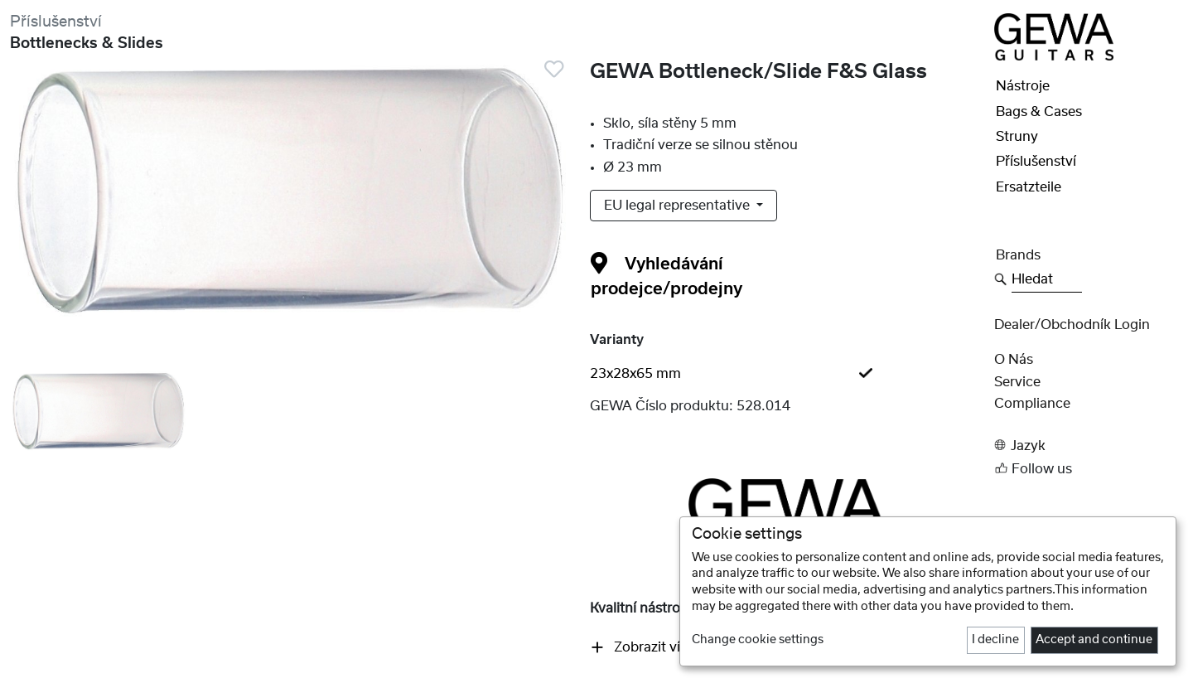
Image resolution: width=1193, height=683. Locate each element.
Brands (1018, 255)
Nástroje (1023, 86)
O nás (1013, 359)
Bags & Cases (1039, 112)
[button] (1088, 446)
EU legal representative (678, 205)
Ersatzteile (1028, 187)
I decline (995, 640)
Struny (1017, 136)
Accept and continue (1094, 640)
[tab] (787, 374)
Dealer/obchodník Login (1072, 325)
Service (1017, 382)
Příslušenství (56, 22)
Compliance (1032, 403)
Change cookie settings (758, 640)
